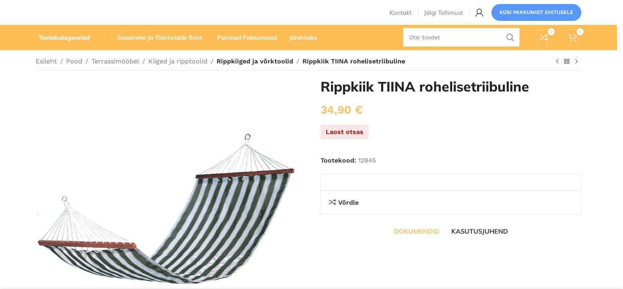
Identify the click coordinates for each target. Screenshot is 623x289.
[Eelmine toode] (557, 76)
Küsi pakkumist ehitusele (536, 18)
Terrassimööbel (115, 75)
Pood (74, 75)
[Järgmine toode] (576, 76)
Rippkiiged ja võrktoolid (253, 75)
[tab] (416, 245)
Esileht (46, 75)
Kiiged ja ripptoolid (177, 75)
